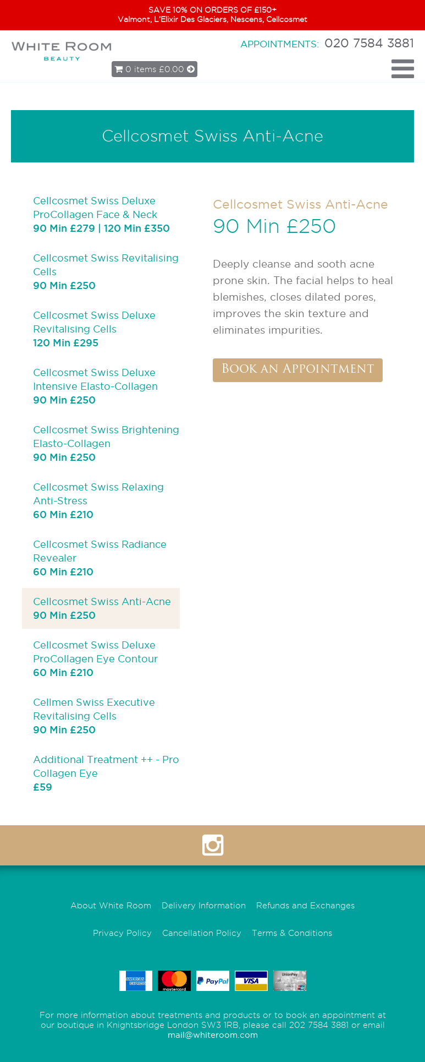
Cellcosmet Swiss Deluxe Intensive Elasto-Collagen (95, 385)
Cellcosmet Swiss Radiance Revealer (100, 557)
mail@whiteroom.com (213, 1035)
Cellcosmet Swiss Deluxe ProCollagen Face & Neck (101, 213)
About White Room (110, 905)
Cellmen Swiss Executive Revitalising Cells (94, 715)
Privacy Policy (122, 933)
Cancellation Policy (201, 933)
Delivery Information (204, 905)
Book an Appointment (297, 369)
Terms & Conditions (292, 933)
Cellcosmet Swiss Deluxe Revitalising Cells (94, 328)
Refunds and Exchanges (305, 905)
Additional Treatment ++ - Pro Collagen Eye (106, 772)
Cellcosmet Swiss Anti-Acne (102, 607)
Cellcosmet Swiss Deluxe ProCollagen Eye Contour (95, 658)
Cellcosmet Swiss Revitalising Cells (106, 271)
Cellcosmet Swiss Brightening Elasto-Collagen (106, 442)
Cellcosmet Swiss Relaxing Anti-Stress (98, 500)
